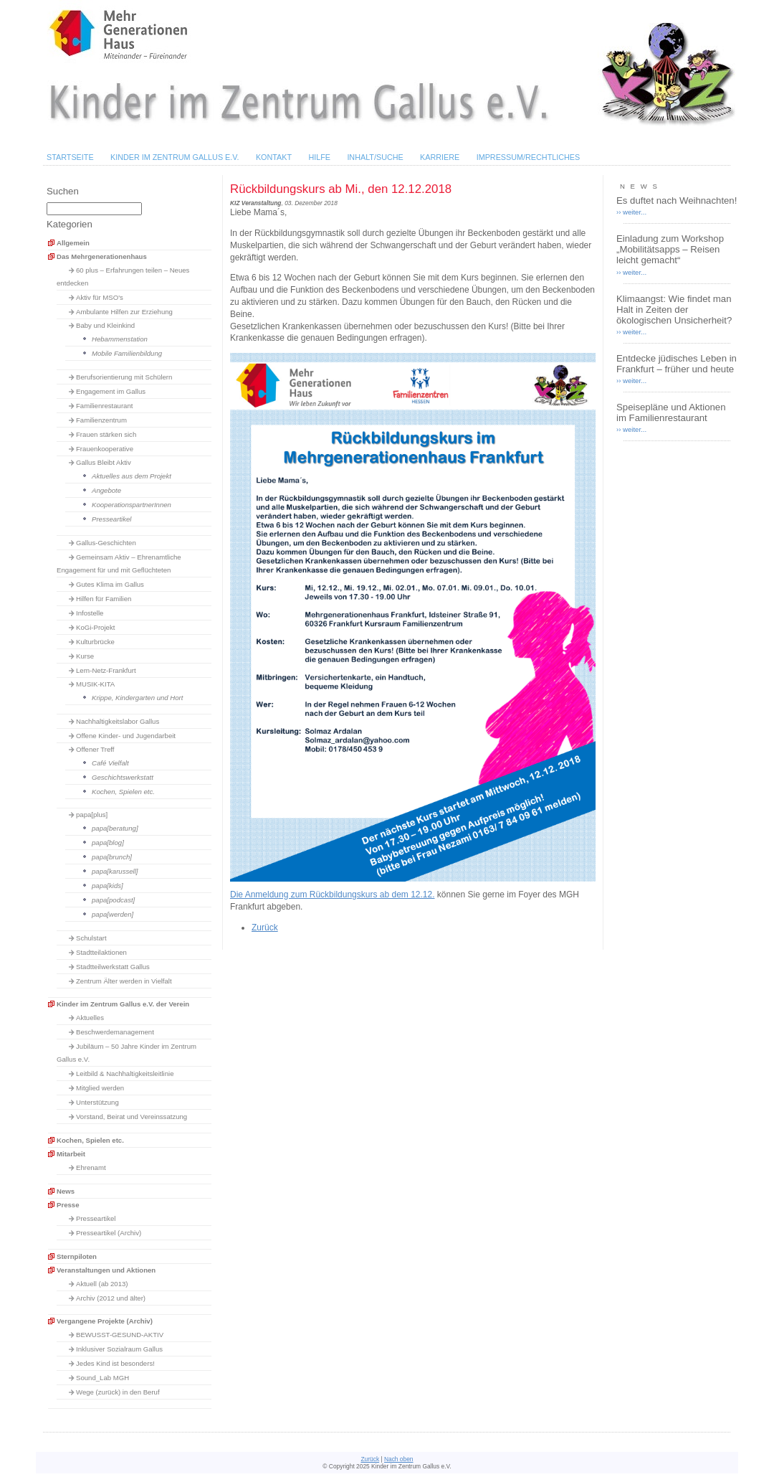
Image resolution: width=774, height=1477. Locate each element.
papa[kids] (107, 885)
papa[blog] (108, 842)
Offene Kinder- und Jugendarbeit (126, 736)
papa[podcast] (113, 900)
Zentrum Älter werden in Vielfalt (124, 981)
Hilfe (319, 157)
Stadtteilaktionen (101, 952)
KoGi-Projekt (95, 627)
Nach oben (399, 1459)
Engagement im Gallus (110, 391)
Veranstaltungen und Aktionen (106, 1270)
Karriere (439, 157)
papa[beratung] (115, 828)
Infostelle (89, 613)
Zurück (265, 927)
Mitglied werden (100, 1088)
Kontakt (274, 157)
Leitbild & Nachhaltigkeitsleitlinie (125, 1073)
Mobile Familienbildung (127, 353)
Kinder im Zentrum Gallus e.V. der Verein (123, 1004)
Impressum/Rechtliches (528, 157)
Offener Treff (95, 749)
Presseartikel (111, 519)
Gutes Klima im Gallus (110, 584)
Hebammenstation (120, 339)
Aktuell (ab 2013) (102, 1284)
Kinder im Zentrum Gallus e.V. (174, 157)
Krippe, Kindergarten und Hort (137, 698)
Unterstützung (97, 1102)
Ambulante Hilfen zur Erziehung (124, 312)
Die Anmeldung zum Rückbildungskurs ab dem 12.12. (332, 894)
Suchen (63, 191)
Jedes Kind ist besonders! (115, 1363)
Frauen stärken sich (106, 434)
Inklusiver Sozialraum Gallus (119, 1349)
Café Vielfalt (110, 763)
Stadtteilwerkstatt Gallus (113, 967)
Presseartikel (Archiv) (108, 1233)
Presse (68, 1205)
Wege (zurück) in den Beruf (118, 1392)
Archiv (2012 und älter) (110, 1298)
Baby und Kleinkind (105, 325)
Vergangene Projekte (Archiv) (105, 1321)
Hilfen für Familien (103, 599)
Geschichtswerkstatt (122, 777)
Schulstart (91, 938)
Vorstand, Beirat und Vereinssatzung (131, 1116)
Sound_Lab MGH (102, 1378)
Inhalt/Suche (375, 157)
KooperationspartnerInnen (131, 505)
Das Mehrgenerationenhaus (102, 256)
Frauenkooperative (104, 449)
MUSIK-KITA (95, 684)
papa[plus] (92, 814)
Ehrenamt (91, 1167)
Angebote (106, 490)
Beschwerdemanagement (115, 1032)
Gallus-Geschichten (106, 543)
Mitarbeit (71, 1154)
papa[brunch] (112, 857)
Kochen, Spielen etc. (123, 792)
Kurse (85, 656)
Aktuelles (90, 1017)
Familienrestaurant (104, 406)
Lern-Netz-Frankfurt (106, 670)
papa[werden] (112, 914)
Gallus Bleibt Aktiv (103, 462)
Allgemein (73, 243)
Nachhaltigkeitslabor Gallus (117, 721)
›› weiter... (631, 212)
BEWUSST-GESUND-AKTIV (119, 1335)
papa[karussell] (115, 871)
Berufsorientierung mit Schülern (124, 377)
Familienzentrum (101, 420)
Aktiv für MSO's (99, 297)
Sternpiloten (77, 1256)
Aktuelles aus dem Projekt (131, 476)
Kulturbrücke (95, 642)
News (66, 1191)
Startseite (70, 157)
